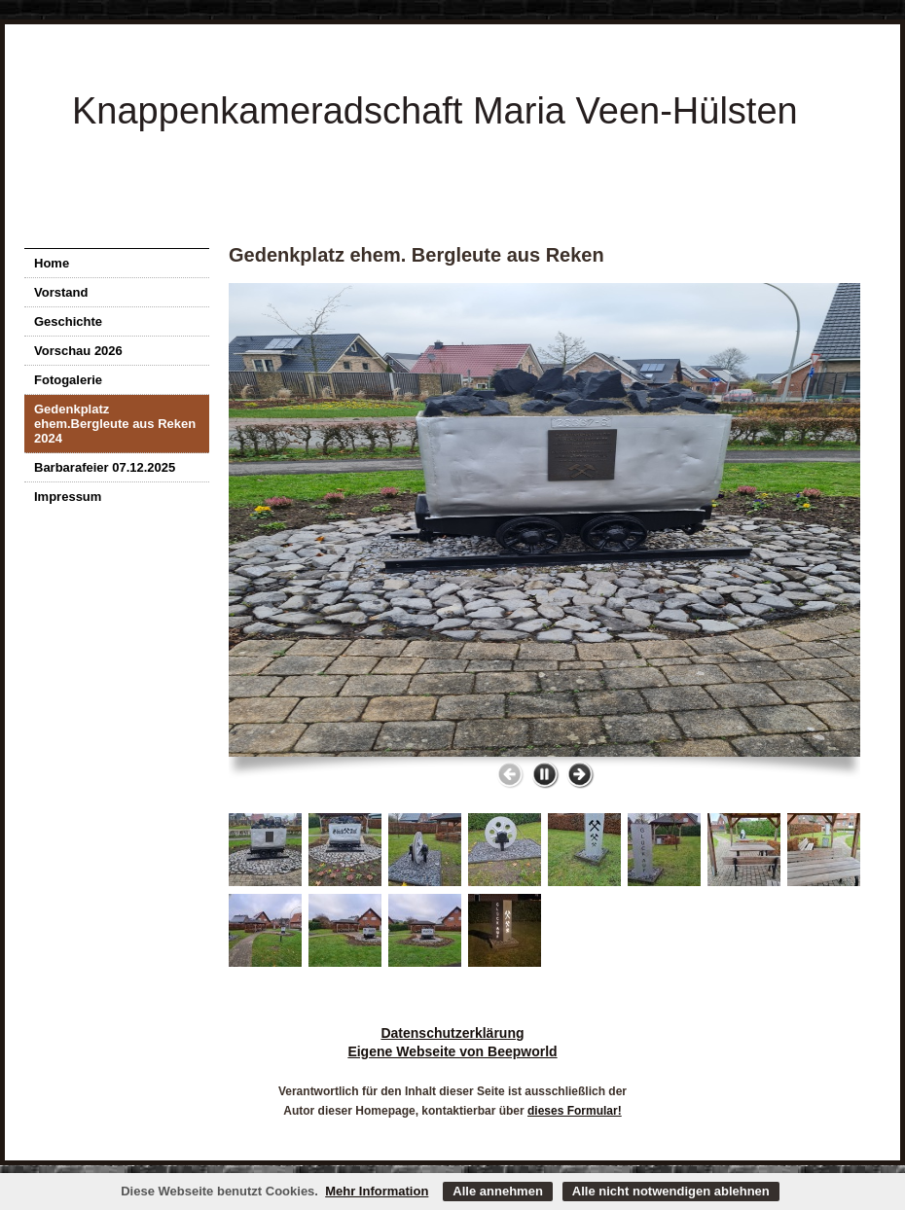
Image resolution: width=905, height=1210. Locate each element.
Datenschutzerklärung (452, 1033)
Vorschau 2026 (78, 350)
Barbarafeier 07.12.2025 (104, 467)
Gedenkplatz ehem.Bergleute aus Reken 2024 (115, 423)
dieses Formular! (574, 1111)
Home (51, 263)
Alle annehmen (497, 1191)
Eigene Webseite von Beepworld (452, 1051)
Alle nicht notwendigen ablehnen (671, 1191)
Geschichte (68, 321)
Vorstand (61, 292)
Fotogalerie (68, 380)
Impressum (67, 496)
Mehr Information (376, 1191)
